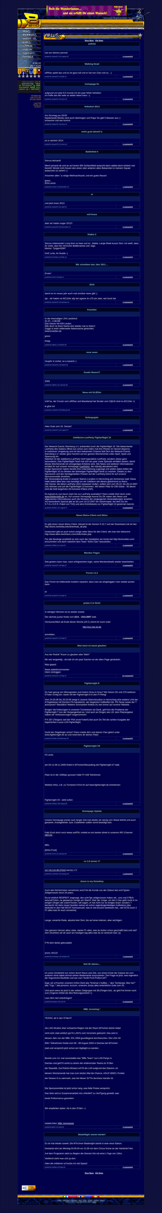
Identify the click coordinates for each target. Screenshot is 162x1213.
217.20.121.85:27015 (55, 870)
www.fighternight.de (54, 496)
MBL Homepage (66, 1123)
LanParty (84, 466)
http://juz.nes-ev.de (92, 627)
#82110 (48, 835)
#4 (38, 82)
